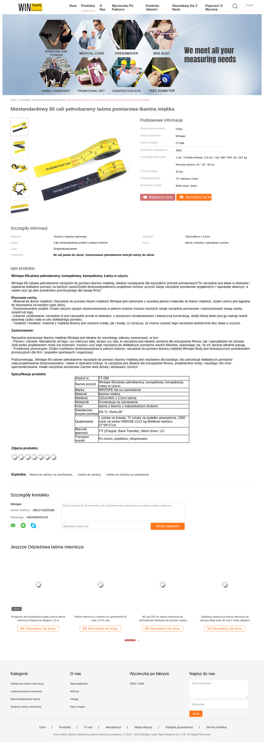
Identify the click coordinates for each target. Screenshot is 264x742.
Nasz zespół (77, 706)
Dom (73, 5)
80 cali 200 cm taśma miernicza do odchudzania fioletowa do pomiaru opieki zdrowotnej (162, 618)
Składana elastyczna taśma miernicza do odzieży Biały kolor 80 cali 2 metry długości (225, 618)
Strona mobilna (216, 727)
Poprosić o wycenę (213, 7)
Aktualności (113, 727)
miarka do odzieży (89, 474)
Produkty (88, 5)
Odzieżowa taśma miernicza (27, 683)
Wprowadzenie (78, 683)
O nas (102, 7)
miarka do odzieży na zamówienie (127, 474)
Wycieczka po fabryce (122, 7)
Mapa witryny (143, 727)
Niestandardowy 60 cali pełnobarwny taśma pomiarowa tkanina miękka (108, 99)
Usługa (74, 699)
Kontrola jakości (152, 7)
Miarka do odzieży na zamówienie (51, 474)
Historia (74, 691)
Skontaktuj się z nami (184, 7)
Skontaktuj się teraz (196, 197)
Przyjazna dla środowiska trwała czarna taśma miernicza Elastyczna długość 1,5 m (38, 618)
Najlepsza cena (157, 197)
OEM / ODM (137, 683)
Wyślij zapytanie (167, 526)
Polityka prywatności (179, 727)
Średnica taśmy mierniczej (26, 706)
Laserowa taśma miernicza (26, 691)
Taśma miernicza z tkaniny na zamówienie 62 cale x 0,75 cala (100, 618)
